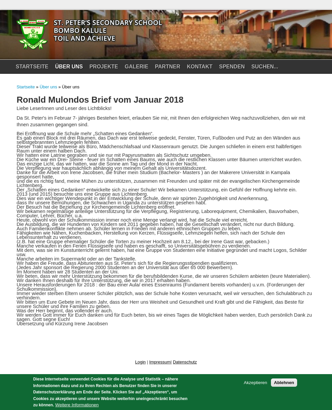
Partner (167, 66)
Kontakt (199, 66)
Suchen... (264, 66)
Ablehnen (284, 385)
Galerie (136, 68)
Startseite (32, 66)
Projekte (103, 68)
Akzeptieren (255, 385)
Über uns (68, 68)
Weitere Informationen (77, 407)
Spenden (231, 68)
